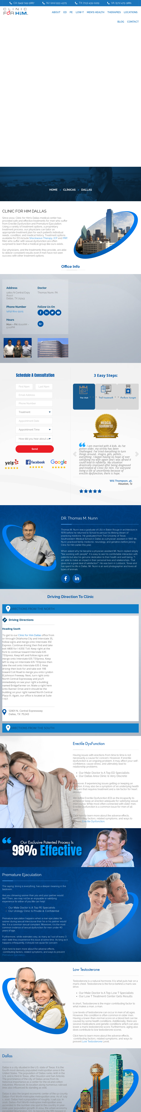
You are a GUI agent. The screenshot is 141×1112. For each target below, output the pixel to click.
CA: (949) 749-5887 (24, 3)
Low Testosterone (92, 1041)
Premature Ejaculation (13, 955)
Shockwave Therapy (40, 238)
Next (137, 454)
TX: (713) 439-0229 (89, 3)
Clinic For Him (15, 11)
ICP (55, 238)
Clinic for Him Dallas (29, 635)
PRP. (65, 238)
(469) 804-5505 (14, 311)
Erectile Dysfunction (93, 821)
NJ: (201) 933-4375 (56, 3)
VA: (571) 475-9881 (121, 3)
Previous (75, 454)
